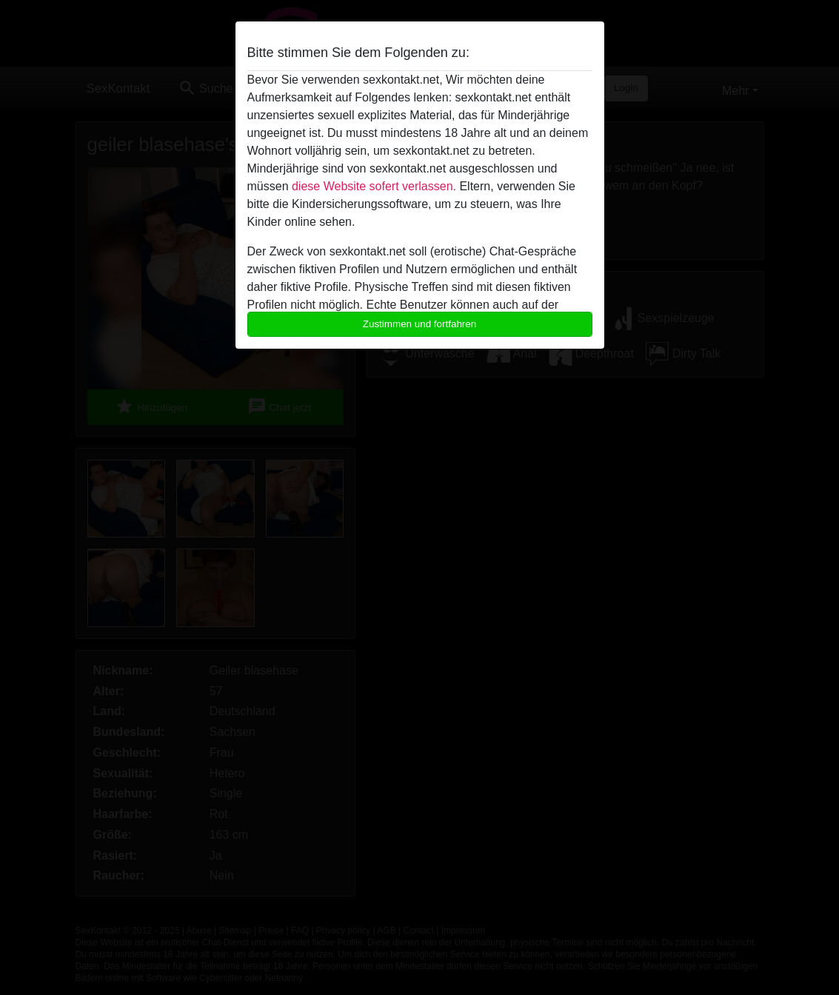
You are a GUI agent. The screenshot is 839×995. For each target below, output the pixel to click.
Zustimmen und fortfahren (420, 323)
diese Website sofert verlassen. (374, 186)
